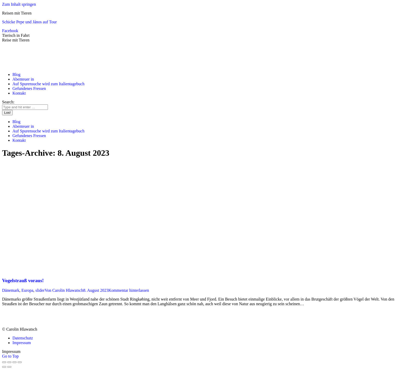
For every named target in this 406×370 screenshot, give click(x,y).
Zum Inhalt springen (19, 4)
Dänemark (10, 290)
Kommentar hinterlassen (128, 290)
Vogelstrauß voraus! (23, 280)
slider (40, 290)
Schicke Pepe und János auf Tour (29, 22)
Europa (27, 290)
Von (64, 290)
